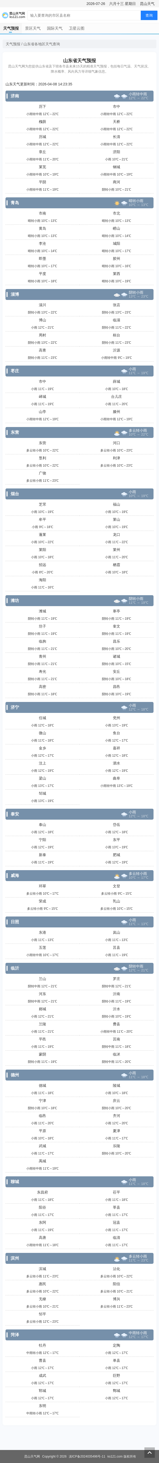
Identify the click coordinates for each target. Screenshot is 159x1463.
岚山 (116, 932)
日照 (15, 922)
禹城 (42, 1161)
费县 (116, 1024)
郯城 (42, 1009)
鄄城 (116, 1391)
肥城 (116, 855)
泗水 (116, 763)
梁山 (42, 778)
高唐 (42, 1237)
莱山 (116, 519)
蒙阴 (42, 1054)
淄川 (42, 305)
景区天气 (33, 28)
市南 (42, 213)
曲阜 (116, 778)
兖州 (116, 718)
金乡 (42, 748)
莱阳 (42, 550)
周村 (42, 335)
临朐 (42, 641)
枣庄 (15, 371)
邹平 (42, 1314)
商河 (116, 182)
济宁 (15, 707)
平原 (42, 1131)
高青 (42, 350)
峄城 (42, 396)
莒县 (116, 947)
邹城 (42, 793)
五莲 (42, 947)
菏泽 (15, 1335)
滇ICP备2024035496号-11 (87, 1456)
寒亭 (116, 611)
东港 (42, 932)
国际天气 (55, 28)
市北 (116, 213)
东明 (42, 1406)
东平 (116, 840)
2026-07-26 (96, 4)
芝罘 (42, 504)
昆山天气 (147, 4)
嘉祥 (116, 748)
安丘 (116, 671)
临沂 (15, 968)
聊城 (15, 1181)
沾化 (116, 1269)
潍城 (42, 611)
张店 (116, 305)
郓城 (42, 1391)
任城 (42, 718)
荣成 (42, 901)
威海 (15, 875)
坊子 (42, 626)
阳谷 (42, 1207)
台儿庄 (116, 396)
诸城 (116, 656)
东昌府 (42, 1192)
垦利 (42, 458)
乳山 (116, 901)
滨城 (42, 1269)
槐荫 (42, 122)
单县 (116, 1360)
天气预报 (11, 28)
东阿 (42, 1222)
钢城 (116, 167)
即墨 (42, 258)
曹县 (42, 1360)
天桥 (116, 122)
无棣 (42, 1299)
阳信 (116, 1284)
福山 (116, 504)
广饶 (42, 473)
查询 (149, 15)
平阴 (42, 182)
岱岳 (116, 824)
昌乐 (116, 641)
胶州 (116, 258)
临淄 (116, 320)
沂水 (116, 1009)
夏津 (116, 1131)
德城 (42, 1085)
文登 (116, 886)
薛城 (116, 381)
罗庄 (116, 979)
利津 (116, 458)
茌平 (116, 1192)
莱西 (116, 274)
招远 (42, 565)
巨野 (116, 1375)
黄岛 (42, 228)
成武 (42, 1375)
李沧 (42, 243)
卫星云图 (76, 28)
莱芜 (42, 167)
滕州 (116, 412)
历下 (42, 106)
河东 (42, 994)
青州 (42, 656)
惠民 (42, 1284)
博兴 (116, 1299)
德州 (15, 1075)
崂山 (116, 228)
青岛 (15, 202)
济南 (15, 96)
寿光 (42, 671)
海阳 (42, 580)
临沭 (116, 1054)
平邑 (42, 1039)
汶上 (42, 763)
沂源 (116, 350)
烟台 (15, 494)
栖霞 (116, 565)
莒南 (116, 1039)
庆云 (116, 1100)
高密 (42, 687)
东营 (15, 432)
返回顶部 (149, 1452)
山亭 (42, 412)
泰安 (15, 814)
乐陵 (116, 1146)
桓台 (116, 335)
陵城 (116, 1085)
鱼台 (116, 733)
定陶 (116, 1345)
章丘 (42, 152)
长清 (116, 137)
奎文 (116, 626)
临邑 (42, 1116)
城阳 (116, 243)
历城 (42, 137)
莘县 (116, 1207)
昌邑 (116, 687)
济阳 (116, 152)
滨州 (15, 1258)
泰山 (42, 824)
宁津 (42, 1100)
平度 (42, 274)
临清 (116, 1237)
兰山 (42, 979)
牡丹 (42, 1345)
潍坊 (15, 600)
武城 (42, 1146)
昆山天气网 (32, 1456)
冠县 (116, 1222)
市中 (116, 106)
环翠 (42, 886)
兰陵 (42, 1024)
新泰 (42, 855)
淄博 (15, 294)
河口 (116, 443)
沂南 (116, 994)
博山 (42, 320)
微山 (42, 733)
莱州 (116, 550)
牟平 (42, 519)
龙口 (116, 534)
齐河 (116, 1116)
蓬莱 (42, 534)
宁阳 (42, 840)
